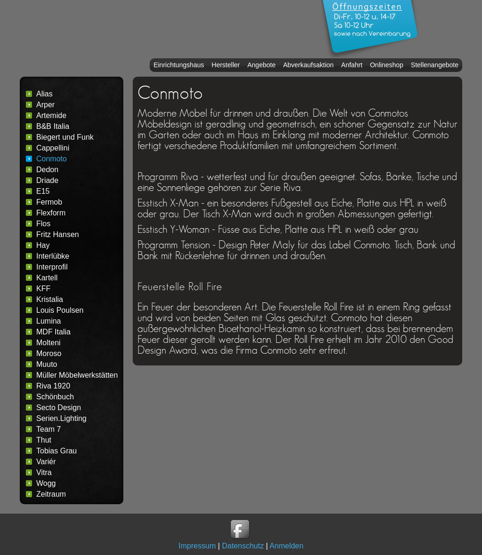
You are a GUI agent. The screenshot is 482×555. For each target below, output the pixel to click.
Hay (42, 245)
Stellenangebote (434, 65)
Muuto (46, 364)
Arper (45, 105)
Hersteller (226, 65)
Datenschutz (243, 546)
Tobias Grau (56, 451)
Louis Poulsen (60, 310)
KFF (43, 289)
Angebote (261, 65)
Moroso (48, 353)
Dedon (47, 170)
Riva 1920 (53, 386)
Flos (43, 224)
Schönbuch (55, 397)
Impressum (197, 546)
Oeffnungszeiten (370, 28)
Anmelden (287, 546)
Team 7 (48, 429)
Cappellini (52, 148)
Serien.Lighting (61, 418)
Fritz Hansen (57, 234)
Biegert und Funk (65, 137)
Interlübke (52, 256)
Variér (46, 462)
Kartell (46, 278)
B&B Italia (52, 126)
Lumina (48, 321)
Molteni (48, 343)
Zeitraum (51, 494)
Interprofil (52, 267)
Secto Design (58, 408)
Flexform (50, 213)
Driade (47, 180)
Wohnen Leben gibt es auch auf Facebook (241, 530)
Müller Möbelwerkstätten (77, 375)
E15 (42, 191)
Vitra (44, 472)
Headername (166, 29)
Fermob (49, 202)
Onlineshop (386, 65)
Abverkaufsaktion (308, 65)
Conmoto (51, 159)
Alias (44, 94)
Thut (43, 440)
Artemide (51, 115)
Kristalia (49, 299)
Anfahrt (351, 65)
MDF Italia (53, 332)
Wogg (46, 483)
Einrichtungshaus (178, 65)
